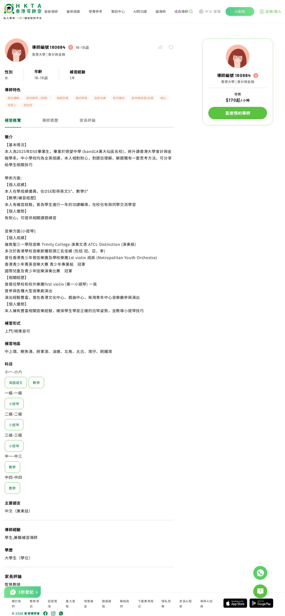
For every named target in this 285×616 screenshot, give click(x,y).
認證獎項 (52, 603)
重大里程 (70, 603)
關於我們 (16, 603)
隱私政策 (166, 603)
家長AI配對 (185, 603)
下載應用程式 (146, 603)
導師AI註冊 (206, 603)
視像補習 (89, 603)
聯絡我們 (124, 603)
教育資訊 (34, 603)
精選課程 (106, 603)
